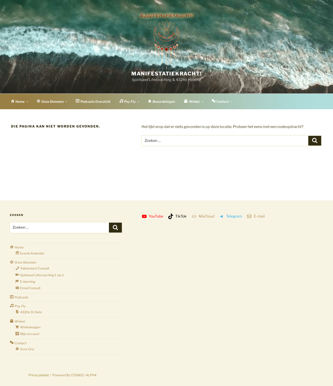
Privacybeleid (38, 375)
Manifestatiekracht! (166, 74)
